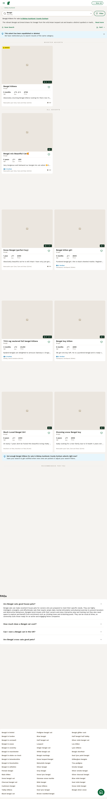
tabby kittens (7, 790)
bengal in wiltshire (9, 767)
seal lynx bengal (43, 790)
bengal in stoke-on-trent (11, 755)
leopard (40, 744)
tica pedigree (77, 763)
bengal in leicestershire (11, 759)
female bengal (7, 771)
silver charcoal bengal (80, 775)
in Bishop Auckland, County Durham (34, 19)
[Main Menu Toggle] (4, 3)
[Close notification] (104, 34)
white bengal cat (43, 752)
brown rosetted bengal (45, 794)
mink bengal (41, 782)
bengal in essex (8, 744)
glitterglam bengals (79, 759)
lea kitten (76, 744)
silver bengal (42, 767)
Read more (99, 22)
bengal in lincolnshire (10, 763)
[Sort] (100, 27)
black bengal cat (8, 794)
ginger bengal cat (43, 748)
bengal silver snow (79, 790)
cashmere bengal (8, 786)
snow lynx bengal (44, 775)
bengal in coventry (9, 748)
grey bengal (41, 771)
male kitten (6, 775)
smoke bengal (77, 767)
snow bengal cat (8, 778)
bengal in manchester (10, 752)
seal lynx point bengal (80, 755)
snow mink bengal (79, 786)
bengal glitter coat (79, 732)
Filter (99, 13)
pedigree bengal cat (44, 732)
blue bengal (41, 736)
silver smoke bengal (80, 771)
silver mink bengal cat (80, 740)
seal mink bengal (78, 782)
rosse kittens (42, 786)
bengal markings (43, 755)
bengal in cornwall (9, 740)
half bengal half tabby (80, 736)
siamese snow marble (45, 778)
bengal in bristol (8, 732)
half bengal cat (43, 740)
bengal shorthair (78, 752)
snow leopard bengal (45, 759)
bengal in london (8, 736)
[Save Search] (101, 792)
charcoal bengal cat (9, 782)
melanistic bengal (43, 763)
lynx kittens (76, 748)
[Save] (49, 87)
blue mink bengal (78, 778)
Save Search (8, 27)
